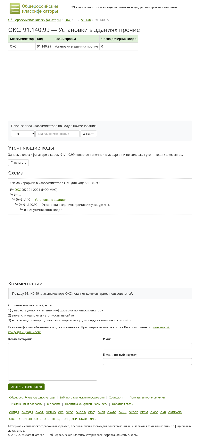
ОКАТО (111, 412)
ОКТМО (51, 412)
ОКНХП (27, 419)
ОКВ (163, 412)
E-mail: (120, 355)
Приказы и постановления (147, 397)
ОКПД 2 (14, 412)
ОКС (17, 190)
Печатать (18, 162)
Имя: (107, 339)
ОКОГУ (133, 412)
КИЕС (92, 419)
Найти (88, 134)
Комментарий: (20, 339)
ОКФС (154, 412)
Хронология (117, 397)
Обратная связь (122, 404)
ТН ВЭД (56, 419)
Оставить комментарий (26, 387)
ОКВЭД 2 (27, 412)
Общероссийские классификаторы (32, 397)
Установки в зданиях (50, 199)
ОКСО (69, 412)
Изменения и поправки (26, 404)
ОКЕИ (101, 412)
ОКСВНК (14, 419)
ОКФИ (83, 419)
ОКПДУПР (70, 419)
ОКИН (122, 412)
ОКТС (37, 419)
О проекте (54, 404)
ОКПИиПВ (175, 412)
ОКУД (91, 412)
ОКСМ (144, 412)
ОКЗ (60, 412)
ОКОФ (40, 412)
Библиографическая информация (82, 397)
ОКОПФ (81, 412)
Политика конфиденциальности (86, 404)
